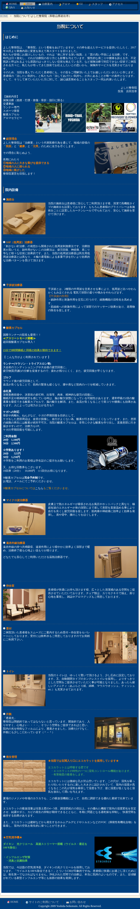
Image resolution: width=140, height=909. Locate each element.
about (27, 3)
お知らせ (28, 7)
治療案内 (45, 4)
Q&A (10, 7)
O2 (79, 3)
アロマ (64, 4)
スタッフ (95, 4)
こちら (39, 488)
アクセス (115, 4)
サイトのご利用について (42, 902)
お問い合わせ (76, 902)
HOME (11, 3)
